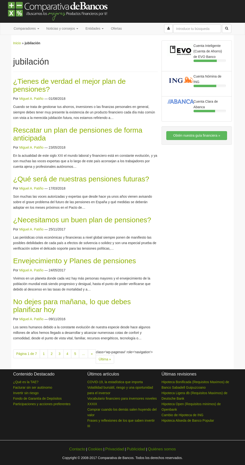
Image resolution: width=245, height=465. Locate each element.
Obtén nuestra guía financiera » (196, 135)
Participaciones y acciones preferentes (42, 404)
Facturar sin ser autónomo (32, 387)
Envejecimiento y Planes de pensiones (74, 261)
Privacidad (114, 449)
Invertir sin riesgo (26, 393)
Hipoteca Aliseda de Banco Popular (187, 420)
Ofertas (116, 28)
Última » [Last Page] (105, 359)
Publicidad (136, 449)
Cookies (95, 449)
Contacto (77, 449)
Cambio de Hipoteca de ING (182, 415)
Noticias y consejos (62, 28)
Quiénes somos (162, 449)
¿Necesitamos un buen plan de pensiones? (82, 220)
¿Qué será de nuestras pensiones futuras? (81, 179)
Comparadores (26, 28)
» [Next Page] (92, 354)
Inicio (17, 43)
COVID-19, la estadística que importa (115, 382)
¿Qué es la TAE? (26, 382)
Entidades (94, 28)
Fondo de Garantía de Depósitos (37, 398)
